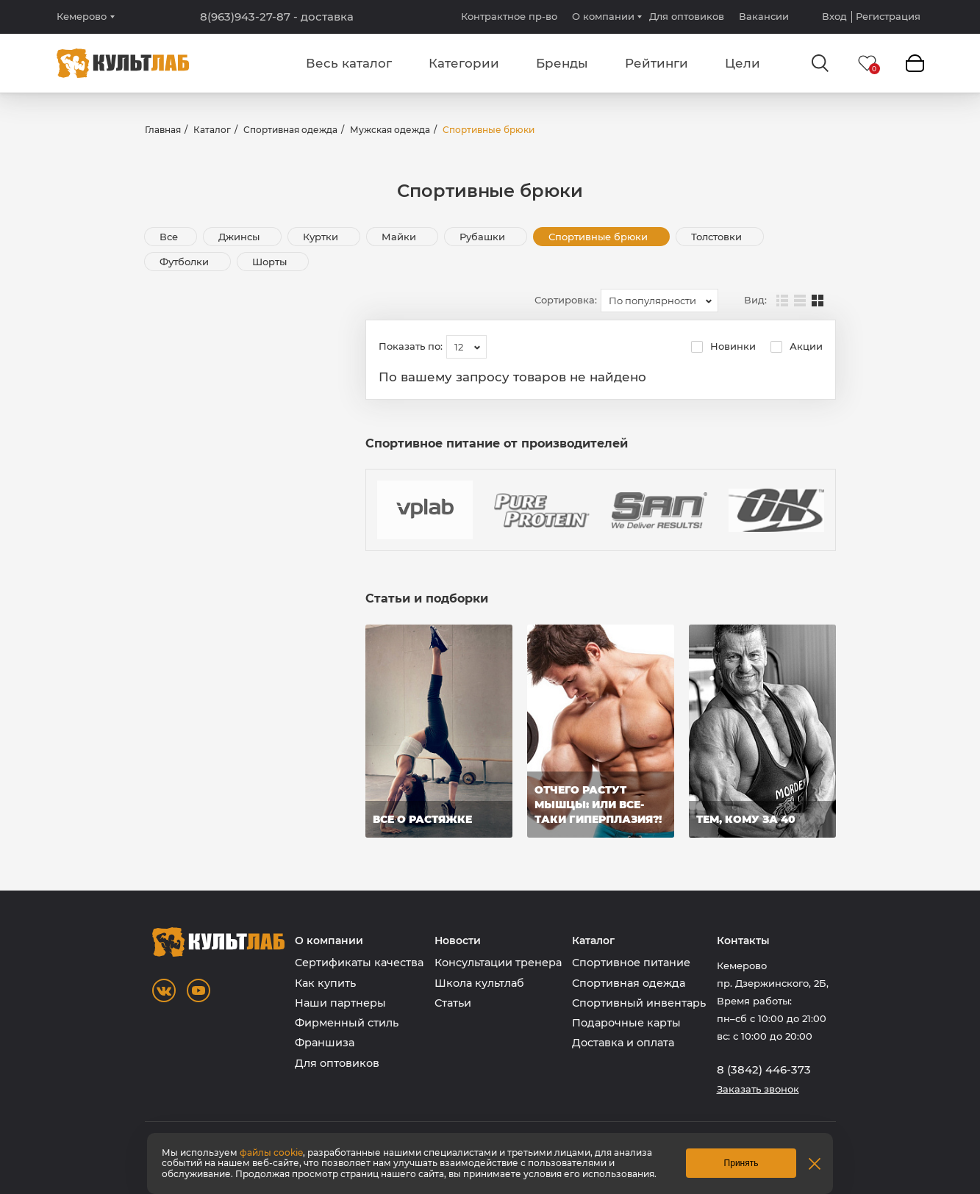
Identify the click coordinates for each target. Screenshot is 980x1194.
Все (169, 236)
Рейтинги (656, 63)
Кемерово (82, 16)
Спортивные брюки (599, 236)
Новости (457, 941)
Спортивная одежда (290, 129)
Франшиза (324, 1042)
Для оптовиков (686, 16)
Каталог (212, 129)
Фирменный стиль (346, 1022)
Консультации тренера (498, 962)
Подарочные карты (626, 1022)
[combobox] (659, 300)
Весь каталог (349, 63)
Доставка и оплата (623, 1042)
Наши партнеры (340, 1003)
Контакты (743, 941)
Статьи (452, 1003)
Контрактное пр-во (509, 16)
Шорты (271, 261)
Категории (464, 63)
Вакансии (764, 16)
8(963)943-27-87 (277, 17)
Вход (834, 16)
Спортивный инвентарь (639, 1003)
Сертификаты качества (359, 962)
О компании (603, 16)
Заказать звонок (758, 1089)
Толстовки (718, 236)
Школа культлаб (479, 983)
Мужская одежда (390, 129)
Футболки (186, 261)
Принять (741, 1163)
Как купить (325, 983)
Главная (163, 129)
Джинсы (240, 236)
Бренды (562, 63)
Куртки (322, 236)
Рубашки (483, 236)
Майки (400, 236)
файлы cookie (271, 1152)
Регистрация (888, 16)
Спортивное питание (631, 962)
